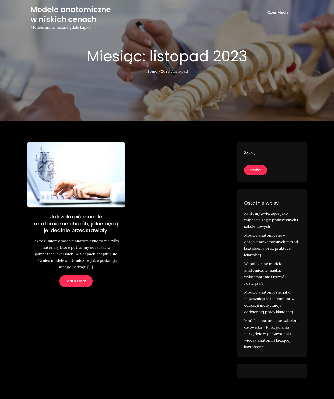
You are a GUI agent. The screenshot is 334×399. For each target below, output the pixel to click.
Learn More (76, 281)
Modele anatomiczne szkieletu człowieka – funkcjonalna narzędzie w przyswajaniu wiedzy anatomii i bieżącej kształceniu (271, 333)
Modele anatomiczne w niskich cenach (71, 14)
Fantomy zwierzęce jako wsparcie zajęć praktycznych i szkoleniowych (271, 220)
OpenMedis (278, 12)
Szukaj (250, 152)
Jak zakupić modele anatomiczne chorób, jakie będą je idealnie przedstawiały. (76, 223)
